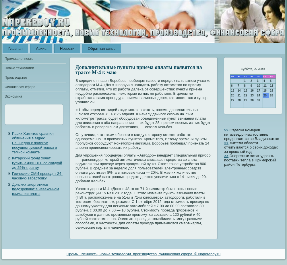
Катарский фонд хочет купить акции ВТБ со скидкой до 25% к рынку (37, 163)
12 (271, 85)
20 (232, 95)
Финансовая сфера (20, 87)
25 (265, 95)
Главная (15, 48)
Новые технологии (19, 68)
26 (271, 95)
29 (245, 100)
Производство (16, 78)
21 (239, 95)
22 (245, 95)
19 (271, 90)
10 (258, 85)
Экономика (13, 96)
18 (265, 90)
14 (239, 90)
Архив (41, 48)
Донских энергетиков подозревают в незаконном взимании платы (35, 189)
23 (252, 95)
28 (239, 100)
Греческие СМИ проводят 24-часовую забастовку (37, 175)
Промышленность (19, 59)
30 (252, 100)
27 (232, 100)
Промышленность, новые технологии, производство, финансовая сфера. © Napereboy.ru (144, 254)
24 (258, 95)
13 (232, 90)
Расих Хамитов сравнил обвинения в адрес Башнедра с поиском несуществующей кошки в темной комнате (34, 142)
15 (245, 90)
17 (258, 90)
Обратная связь (101, 48)
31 (258, 100)
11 (265, 85)
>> (226, 130)
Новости (67, 48)
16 (252, 90)
